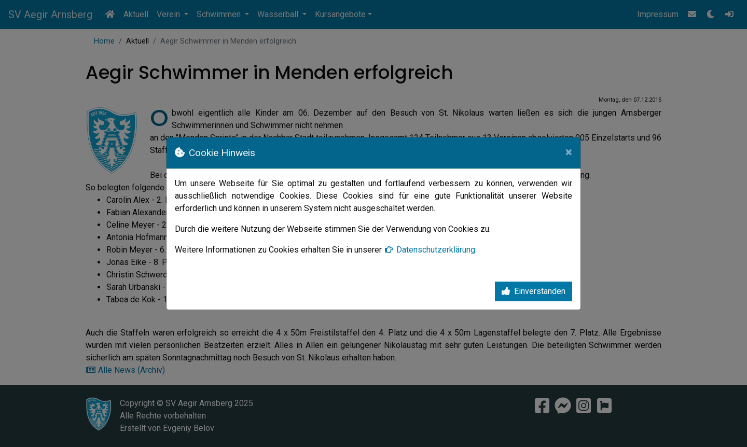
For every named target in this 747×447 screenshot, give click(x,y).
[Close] (568, 151)
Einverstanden (533, 291)
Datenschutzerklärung (429, 250)
